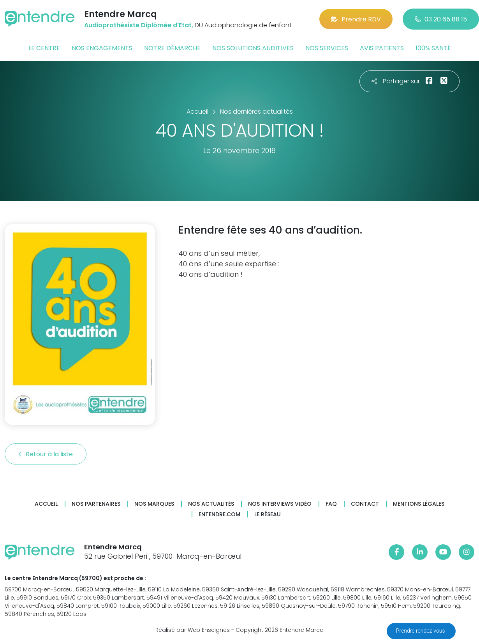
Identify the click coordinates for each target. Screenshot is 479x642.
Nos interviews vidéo (280, 504)
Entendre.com (219, 514)
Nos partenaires (96, 504)
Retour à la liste (45, 454)
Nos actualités (211, 504)
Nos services (326, 48)
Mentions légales (418, 504)
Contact (365, 504)
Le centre (44, 48)
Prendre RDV (356, 19)
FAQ (331, 504)
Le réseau (267, 514)
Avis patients (382, 48)
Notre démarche (172, 48)
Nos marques (154, 504)
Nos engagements (102, 48)
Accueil (46, 504)
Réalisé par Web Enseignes (192, 630)
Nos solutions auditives (253, 48)
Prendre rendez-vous (421, 631)
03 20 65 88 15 (441, 19)
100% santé (433, 48)
